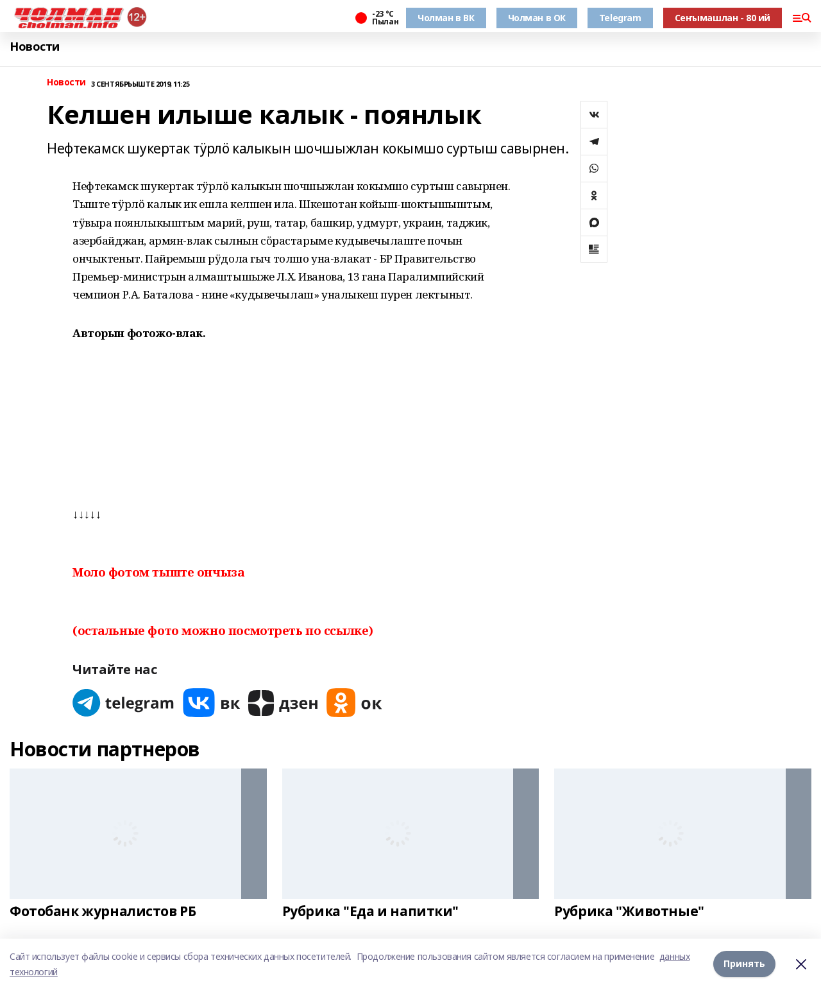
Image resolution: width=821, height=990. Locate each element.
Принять (744, 964)
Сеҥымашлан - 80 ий (722, 18)
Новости (35, 46)
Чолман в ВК (446, 18)
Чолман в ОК (537, 18)
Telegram (620, 18)
